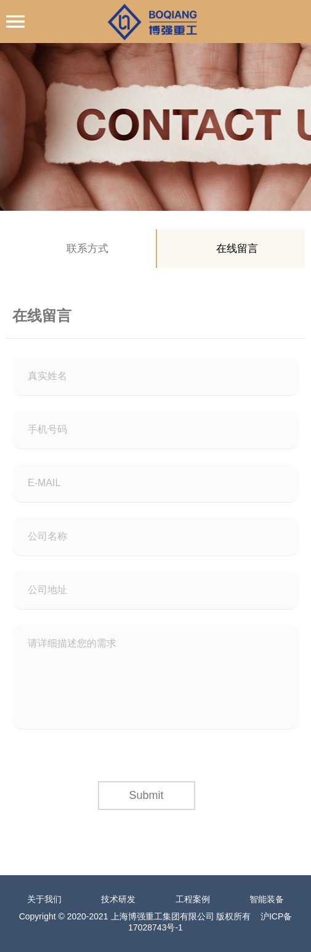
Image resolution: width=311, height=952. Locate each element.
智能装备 (266, 899)
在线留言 (237, 248)
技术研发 (118, 899)
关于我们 (44, 899)
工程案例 (193, 899)
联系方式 (87, 248)
